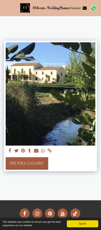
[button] (6, 8)
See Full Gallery (27, 163)
